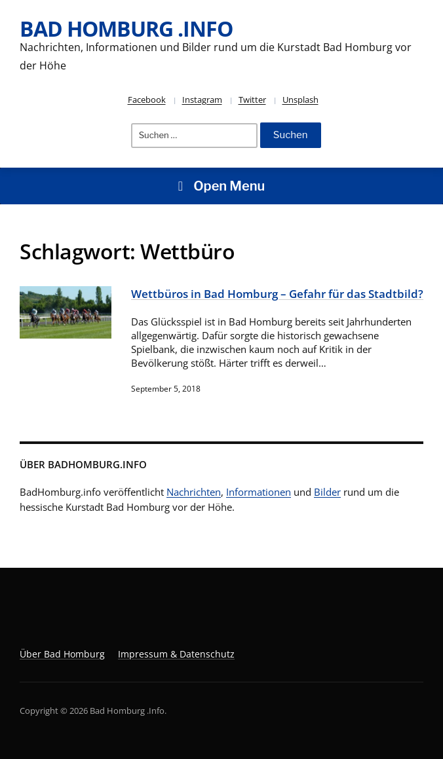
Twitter (252, 99)
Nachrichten (193, 491)
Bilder (327, 491)
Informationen (258, 491)
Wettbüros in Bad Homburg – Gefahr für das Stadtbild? (277, 293)
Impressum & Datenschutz (176, 654)
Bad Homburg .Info (126, 28)
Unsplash (300, 99)
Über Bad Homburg (62, 654)
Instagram (202, 99)
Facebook (147, 99)
